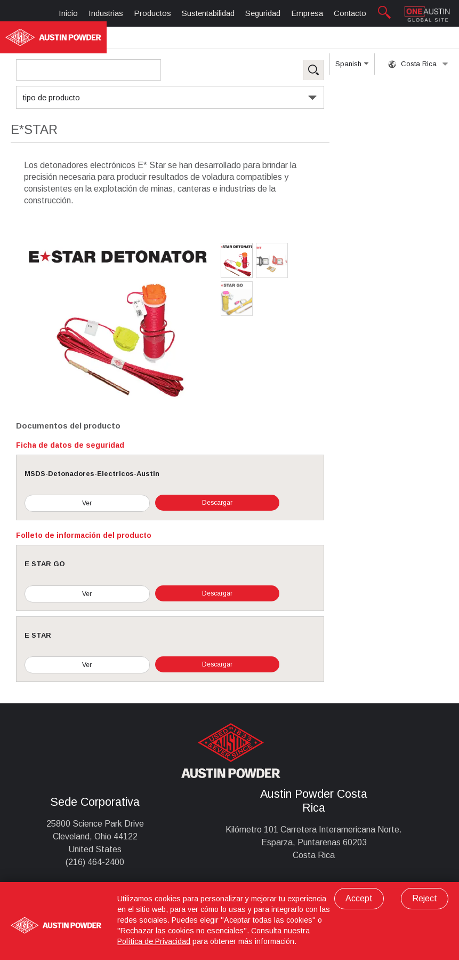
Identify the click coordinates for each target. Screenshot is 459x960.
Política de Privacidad (153, 941)
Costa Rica (418, 64)
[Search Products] (88, 70)
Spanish (351, 67)
